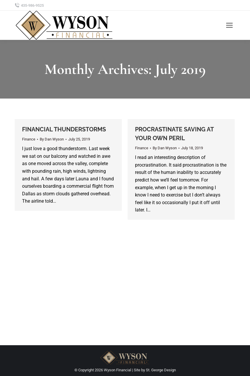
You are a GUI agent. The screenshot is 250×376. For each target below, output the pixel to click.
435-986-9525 (32, 5)
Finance (28, 139)
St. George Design (161, 370)
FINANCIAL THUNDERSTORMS (64, 129)
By (52, 139)
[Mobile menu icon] (229, 25)
